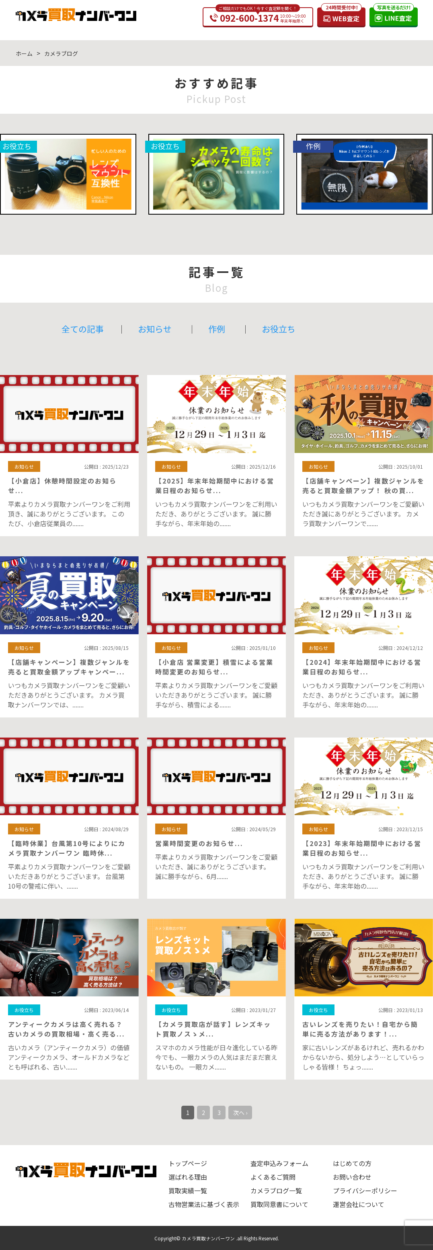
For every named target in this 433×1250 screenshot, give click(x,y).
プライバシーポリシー (365, 1190)
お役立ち (279, 329)
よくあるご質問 (273, 1177)
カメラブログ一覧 (276, 1190)
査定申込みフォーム (279, 1163)
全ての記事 (83, 329)
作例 (216, 329)
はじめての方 (352, 1163)
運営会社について (358, 1204)
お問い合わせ (352, 1177)
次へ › (240, 1113)
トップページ (187, 1163)
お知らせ (155, 329)
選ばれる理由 (187, 1177)
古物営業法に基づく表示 (203, 1204)
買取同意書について (279, 1204)
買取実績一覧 (187, 1190)
